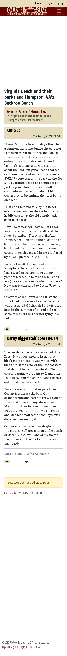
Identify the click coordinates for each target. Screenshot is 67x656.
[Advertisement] (33, 51)
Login (50, 3)
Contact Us (35, 647)
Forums (23, 111)
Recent (10, 111)
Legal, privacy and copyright (15, 647)
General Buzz (38, 111)
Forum (38, 3)
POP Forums (10, 493)
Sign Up (59, 3)
